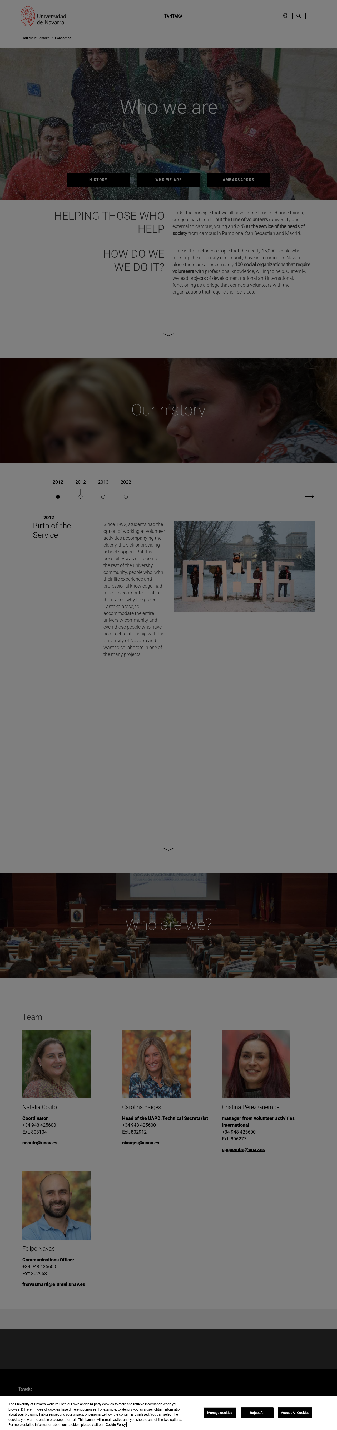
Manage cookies (219, 1413)
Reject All (257, 1413)
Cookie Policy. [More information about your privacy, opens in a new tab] (116, 1425)
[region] (168, 1413)
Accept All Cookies (295, 1413)
